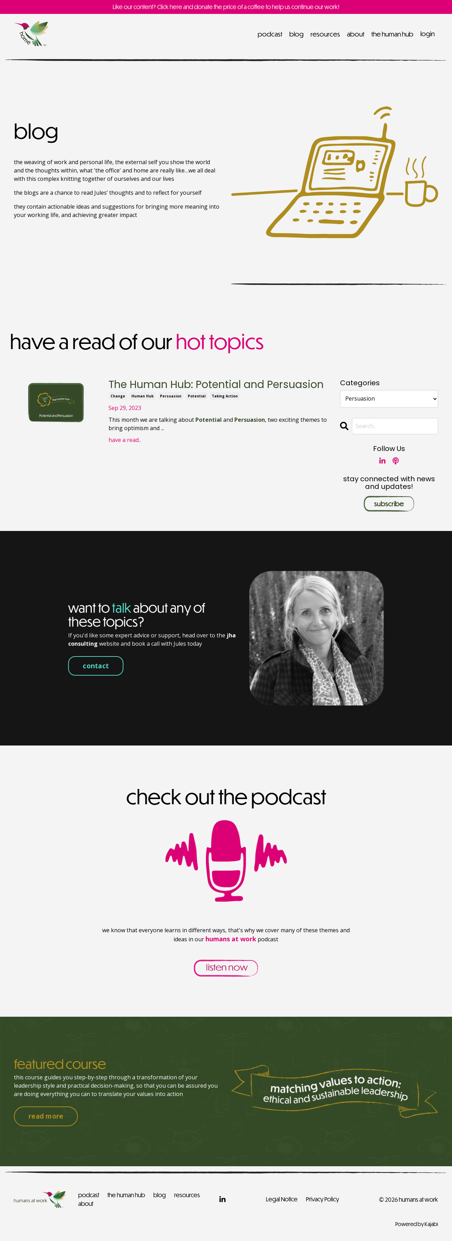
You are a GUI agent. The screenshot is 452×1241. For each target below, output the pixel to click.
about (355, 34)
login (427, 34)
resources (325, 34)
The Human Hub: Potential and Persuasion (216, 384)
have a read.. (124, 440)
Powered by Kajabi (416, 1223)
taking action (225, 396)
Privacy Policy (322, 1199)
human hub (142, 396)
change (118, 396)
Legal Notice (282, 1199)
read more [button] (46, 1116)
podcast (270, 34)
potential (196, 396)
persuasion (170, 396)
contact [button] (96, 665)
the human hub (392, 34)
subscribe (389, 504)
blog (296, 34)
